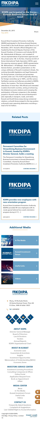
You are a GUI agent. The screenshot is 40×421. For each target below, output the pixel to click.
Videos (11, 279)
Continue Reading (30, 168)
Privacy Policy (13, 416)
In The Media (13, 240)
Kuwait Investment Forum (15, 253)
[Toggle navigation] (36, 4)
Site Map (4, 416)
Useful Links (13, 266)
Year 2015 (4, 33)
